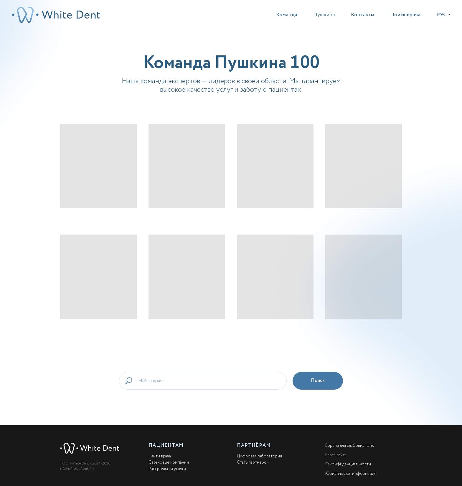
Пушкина (324, 14)
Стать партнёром (253, 462)
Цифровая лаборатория (259, 456)
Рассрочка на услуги (167, 469)
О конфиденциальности (348, 464)
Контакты (362, 14)
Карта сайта (335, 455)
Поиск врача (405, 14)
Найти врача (159, 456)
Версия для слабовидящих (349, 446)
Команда (286, 14)
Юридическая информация (350, 474)
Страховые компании (168, 462)
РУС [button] (441, 14)
